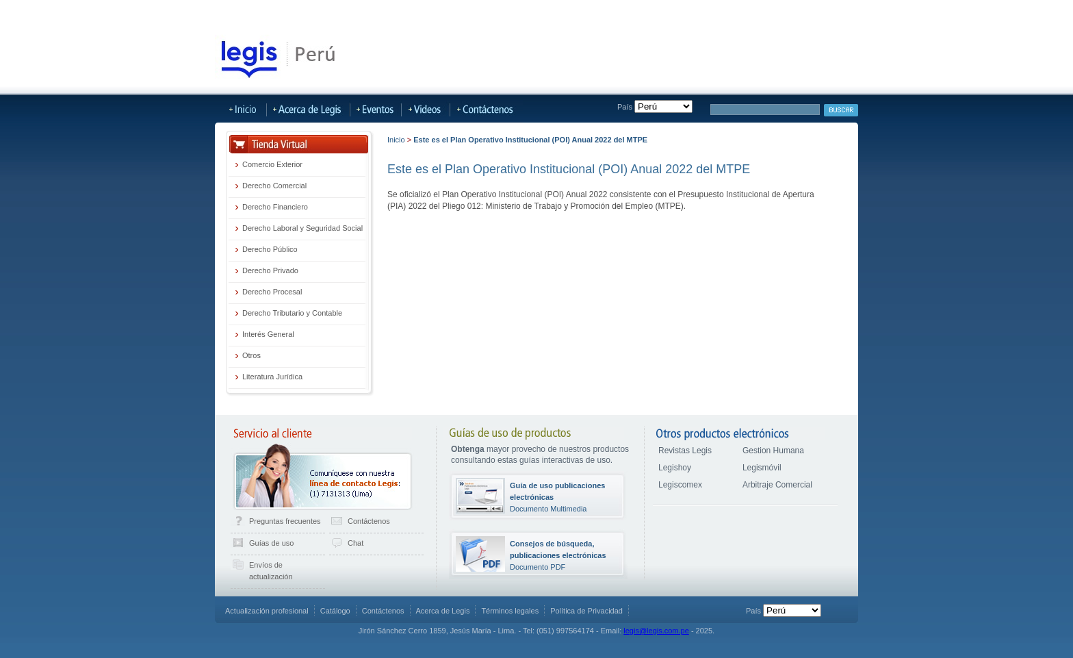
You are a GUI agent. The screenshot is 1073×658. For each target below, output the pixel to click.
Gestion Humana (773, 450)
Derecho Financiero (275, 207)
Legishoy (674, 467)
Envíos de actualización (271, 571)
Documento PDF (558, 555)
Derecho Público (270, 249)
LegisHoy (288, 11)
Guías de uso (271, 543)
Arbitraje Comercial (777, 485)
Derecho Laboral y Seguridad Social (302, 228)
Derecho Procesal (272, 292)
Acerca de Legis (600, 11)
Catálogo (335, 611)
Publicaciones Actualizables (372, 11)
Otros (251, 355)
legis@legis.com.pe (656, 631)
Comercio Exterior (272, 164)
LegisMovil (458, 11)
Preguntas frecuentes (285, 521)
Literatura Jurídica (272, 376)
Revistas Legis (685, 450)
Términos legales (510, 611)
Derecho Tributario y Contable (292, 313)
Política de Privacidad (586, 611)
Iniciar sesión (831, 12)
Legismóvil (761, 467)
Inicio (396, 140)
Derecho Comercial (274, 185)
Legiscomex (680, 485)
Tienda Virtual (230, 11)
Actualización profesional (267, 611)
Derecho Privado (270, 270)
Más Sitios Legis (522, 11)
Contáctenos (369, 521)
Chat (355, 543)
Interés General (268, 334)
